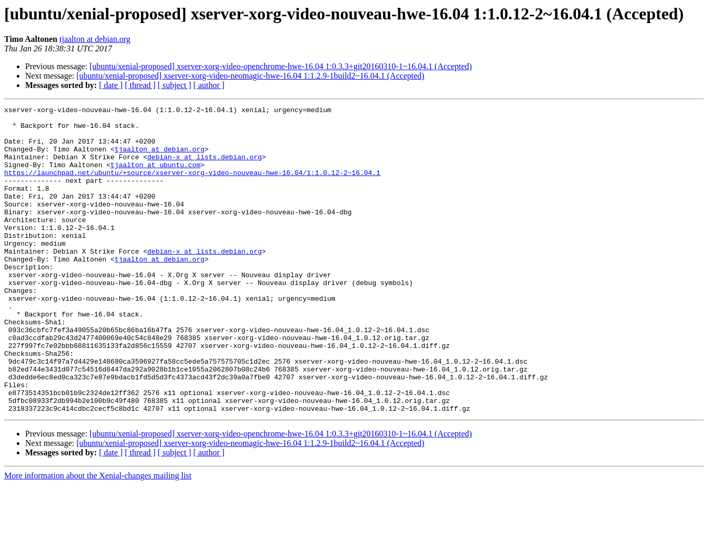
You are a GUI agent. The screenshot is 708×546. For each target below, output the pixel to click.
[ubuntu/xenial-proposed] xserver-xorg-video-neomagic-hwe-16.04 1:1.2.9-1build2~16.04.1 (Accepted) (250, 75)
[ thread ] (140, 85)
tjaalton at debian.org (95, 39)
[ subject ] (174, 85)
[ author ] (209, 85)
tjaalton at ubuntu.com (156, 177)
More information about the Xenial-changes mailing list (97, 536)
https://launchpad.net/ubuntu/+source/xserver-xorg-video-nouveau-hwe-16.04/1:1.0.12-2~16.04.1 (192, 186)
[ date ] (111, 85)
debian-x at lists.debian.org (204, 167)
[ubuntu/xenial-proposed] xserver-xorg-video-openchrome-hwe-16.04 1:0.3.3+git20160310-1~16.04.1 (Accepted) (281, 66)
